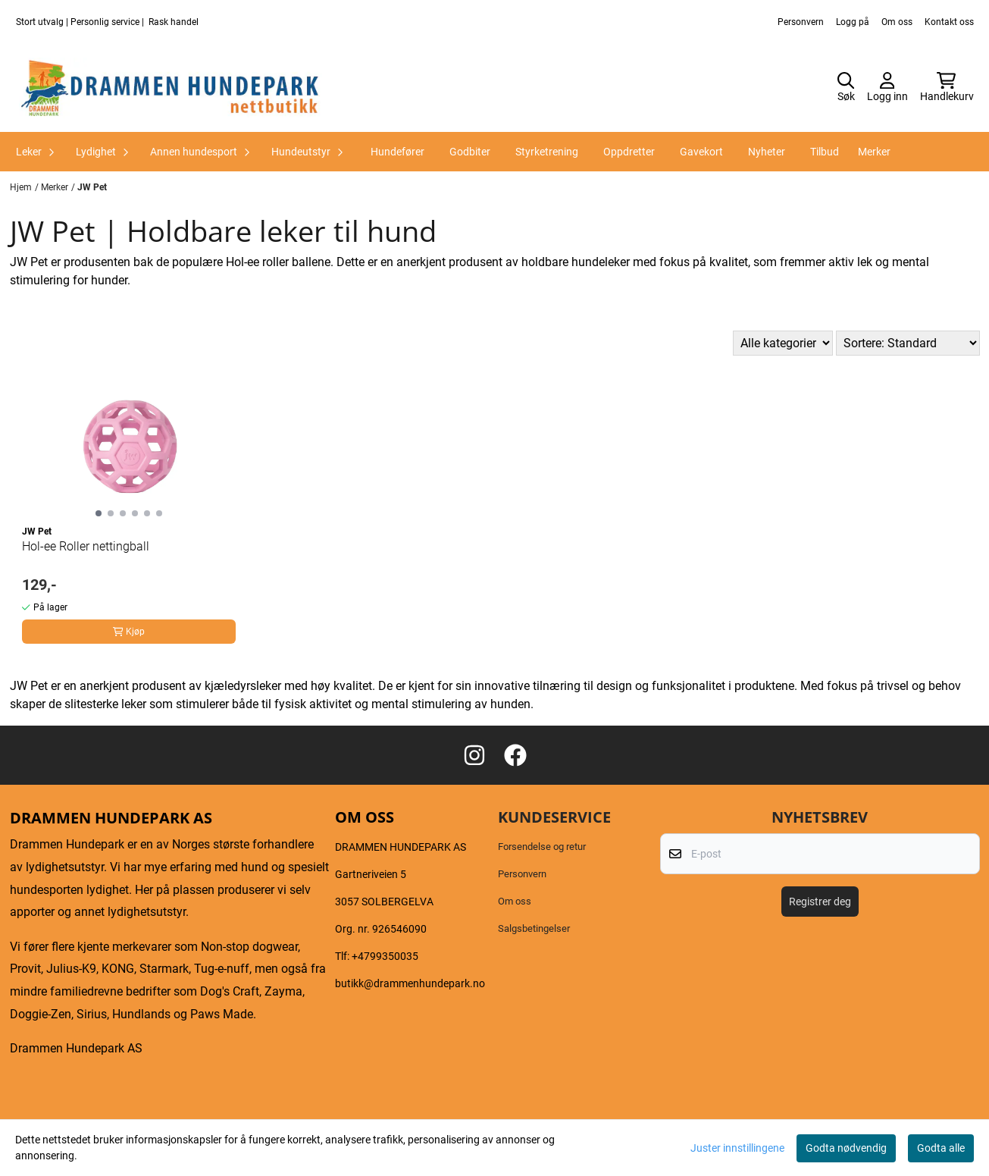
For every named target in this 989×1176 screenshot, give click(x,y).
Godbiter (469, 152)
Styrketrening (546, 152)
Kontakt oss (949, 22)
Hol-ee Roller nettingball (85, 546)
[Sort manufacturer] (783, 343)
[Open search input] (846, 88)
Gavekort (701, 152)
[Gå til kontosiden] (887, 88)
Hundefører (397, 152)
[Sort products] (908, 343)
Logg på (852, 22)
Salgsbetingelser (534, 928)
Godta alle (941, 1148)
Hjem (21, 187)
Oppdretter (629, 152)
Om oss (896, 22)
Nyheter (766, 152)
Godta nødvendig (846, 1148)
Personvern (801, 22)
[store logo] (170, 88)
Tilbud (824, 152)
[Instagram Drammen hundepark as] (474, 755)
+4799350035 (385, 956)
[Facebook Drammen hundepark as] (515, 755)
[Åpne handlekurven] (947, 88)
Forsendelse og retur (542, 846)
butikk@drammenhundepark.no (410, 983)
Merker (874, 152)
